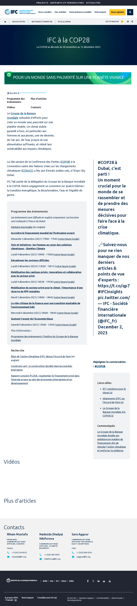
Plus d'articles (39, 98)
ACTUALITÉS (93, 3)
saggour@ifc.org (83, 557)
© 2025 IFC (72, 598)
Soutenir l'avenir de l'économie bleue (32, 318)
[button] (130, 12)
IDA (51, 581)
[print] (127, 21)
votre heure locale (69, 239)
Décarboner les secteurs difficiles (30, 260)
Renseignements (74, 600)
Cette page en (112, 21)
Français (9, 600)
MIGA (63, 581)
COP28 (65, 161)
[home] (5, 21)
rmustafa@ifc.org (19, 557)
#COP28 (106, 162)
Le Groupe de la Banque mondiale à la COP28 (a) (114, 412)
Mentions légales (86, 598)
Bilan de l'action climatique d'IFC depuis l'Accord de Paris (41, 356)
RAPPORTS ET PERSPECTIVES (67, 3)
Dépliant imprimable (22, 227)
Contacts (36, 107)
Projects (42, 3)
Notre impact (100, 12)
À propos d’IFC (11, 598)
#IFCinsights (110, 291)
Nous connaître (45, 12)
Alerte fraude (117, 598)
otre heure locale (66, 266)
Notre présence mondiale (80, 12)
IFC (57, 581)
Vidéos (11, 107)
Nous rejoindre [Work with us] (117, 12)
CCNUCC (27, 170)
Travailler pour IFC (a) (47, 598)
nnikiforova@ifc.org (52, 559)
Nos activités (60, 12)
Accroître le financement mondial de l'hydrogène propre (43, 233)
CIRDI (71, 581)
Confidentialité (102, 598)
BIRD (45, 581)
